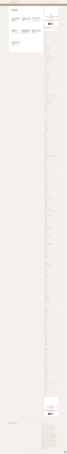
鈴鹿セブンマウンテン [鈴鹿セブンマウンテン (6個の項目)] (51, 446)
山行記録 (55, 2)
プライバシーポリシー (26, 420)
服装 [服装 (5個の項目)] (52, 440)
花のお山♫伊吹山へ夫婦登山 (36, 18)
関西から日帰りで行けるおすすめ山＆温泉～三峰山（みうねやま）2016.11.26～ (26, 31)
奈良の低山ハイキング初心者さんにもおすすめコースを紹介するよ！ (26, 19)
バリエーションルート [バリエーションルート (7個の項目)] (45, 432)
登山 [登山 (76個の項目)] (45, 442)
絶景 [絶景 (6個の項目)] (42, 444)
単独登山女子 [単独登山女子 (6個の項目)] (55, 436)
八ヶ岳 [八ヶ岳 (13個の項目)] (43, 436)
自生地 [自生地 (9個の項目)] (48, 444)
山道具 (51, 2)
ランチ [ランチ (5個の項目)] (48, 434)
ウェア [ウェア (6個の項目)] (51, 426)
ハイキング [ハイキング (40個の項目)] (51, 430)
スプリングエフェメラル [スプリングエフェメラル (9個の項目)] (50, 428)
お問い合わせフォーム (41, 420)
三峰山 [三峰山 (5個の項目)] (51, 434)
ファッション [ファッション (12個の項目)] (51, 432)
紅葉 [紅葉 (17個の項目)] (54, 442)
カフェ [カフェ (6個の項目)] (54, 426)
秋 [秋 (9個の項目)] (47, 442)
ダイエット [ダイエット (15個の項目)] (43, 430)
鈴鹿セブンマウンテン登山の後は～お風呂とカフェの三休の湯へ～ (36, 31)
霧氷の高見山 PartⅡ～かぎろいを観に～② (16, 31)
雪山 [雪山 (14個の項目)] (42, 448)
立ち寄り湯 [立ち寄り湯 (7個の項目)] (51, 442)
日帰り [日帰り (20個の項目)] (46, 440)
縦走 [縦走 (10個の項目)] (45, 444)
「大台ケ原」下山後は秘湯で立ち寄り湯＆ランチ (16, 43)
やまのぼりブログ (13, 2)
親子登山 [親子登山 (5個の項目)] (54, 444)
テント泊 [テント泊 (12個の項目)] (48, 430)
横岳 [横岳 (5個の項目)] (54, 440)
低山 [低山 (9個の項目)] (54, 434)
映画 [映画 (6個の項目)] (49, 440)
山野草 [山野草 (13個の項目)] (43, 440)
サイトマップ (35, 420)
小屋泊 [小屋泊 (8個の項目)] (43, 438)
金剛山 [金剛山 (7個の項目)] (46, 446)
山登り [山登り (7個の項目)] (53, 438)
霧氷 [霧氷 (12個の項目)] (45, 448)
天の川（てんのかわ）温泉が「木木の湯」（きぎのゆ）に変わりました (16, 19)
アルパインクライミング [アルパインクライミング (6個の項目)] (45, 426)
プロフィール (31, 420)
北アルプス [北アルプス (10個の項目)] (50, 436)
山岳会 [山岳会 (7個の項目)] (50, 438)
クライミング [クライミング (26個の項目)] (44, 428)
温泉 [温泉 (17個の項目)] (42, 442)
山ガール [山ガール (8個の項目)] (46, 438)
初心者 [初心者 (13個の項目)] (46, 436)
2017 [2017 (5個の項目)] (43, 424)
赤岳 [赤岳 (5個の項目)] (42, 446)
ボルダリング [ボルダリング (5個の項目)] (44, 434)
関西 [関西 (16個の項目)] (56, 446)
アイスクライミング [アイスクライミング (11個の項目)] (47, 424)
